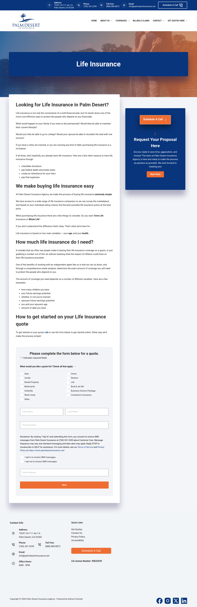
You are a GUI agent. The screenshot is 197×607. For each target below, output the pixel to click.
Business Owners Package (83, 391)
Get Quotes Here (177, 20)
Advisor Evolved (75, 598)
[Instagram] (168, 600)
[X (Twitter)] (176, 600)
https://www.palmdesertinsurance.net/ (47, 450)
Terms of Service (85, 447)
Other (27, 399)
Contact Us (76, 532)
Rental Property (31, 382)
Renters (74, 378)
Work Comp (29, 395)
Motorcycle (29, 386)
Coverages (123, 20)
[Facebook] (159, 600)
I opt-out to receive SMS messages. (41, 461)
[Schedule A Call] (155, 119)
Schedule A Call (173, 5)
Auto (26, 373)
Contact (159, 20)
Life (72, 382)
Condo (27, 378)
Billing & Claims (141, 21)
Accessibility (77, 540)
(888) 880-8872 (112, 6)
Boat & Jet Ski (77, 386)
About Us (106, 20)
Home (94, 21)
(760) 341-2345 (90, 6)
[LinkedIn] (184, 600)
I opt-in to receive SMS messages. (40, 457)
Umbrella (28, 391)
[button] (155, 174)
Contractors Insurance (81, 395)
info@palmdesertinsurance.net (142, 6)
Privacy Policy (78, 536)
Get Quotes (76, 529)
